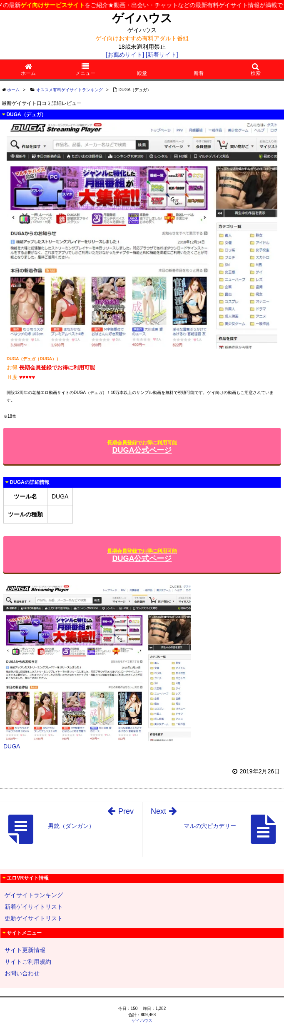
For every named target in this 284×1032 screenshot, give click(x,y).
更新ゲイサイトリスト (34, 918)
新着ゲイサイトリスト (34, 906)
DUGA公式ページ (142, 447)
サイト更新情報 (25, 950)
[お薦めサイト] (125, 54)
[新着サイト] (162, 54)
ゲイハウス (142, 18)
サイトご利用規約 (28, 961)
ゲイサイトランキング (34, 895)
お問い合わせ (22, 973)
